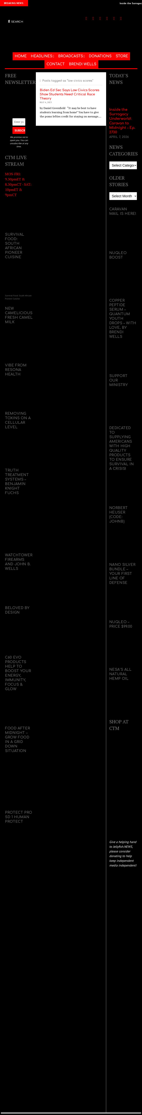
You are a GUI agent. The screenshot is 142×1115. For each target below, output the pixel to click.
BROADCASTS (70, 56)
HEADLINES (41, 56)
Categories (116, 159)
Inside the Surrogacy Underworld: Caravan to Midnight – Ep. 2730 (122, 121)
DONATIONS (100, 56)
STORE (122, 56)
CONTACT (56, 64)
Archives (114, 190)
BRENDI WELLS (82, 64)
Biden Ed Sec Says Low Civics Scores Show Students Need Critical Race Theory (69, 94)
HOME (21, 56)
